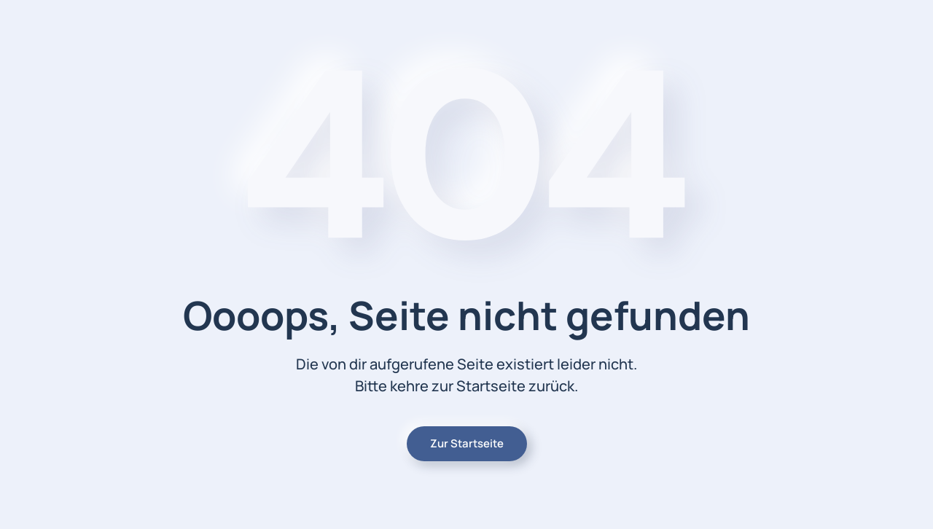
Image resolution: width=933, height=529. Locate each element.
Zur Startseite (467, 443)
